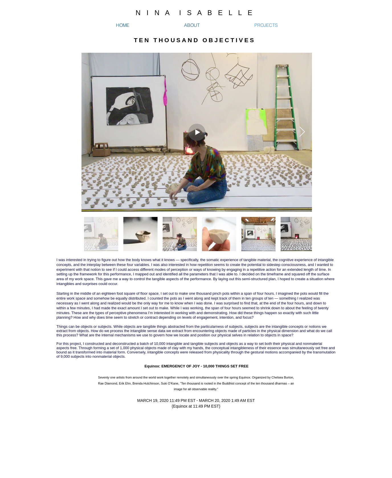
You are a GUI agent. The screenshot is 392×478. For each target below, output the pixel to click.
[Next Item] (302, 132)
